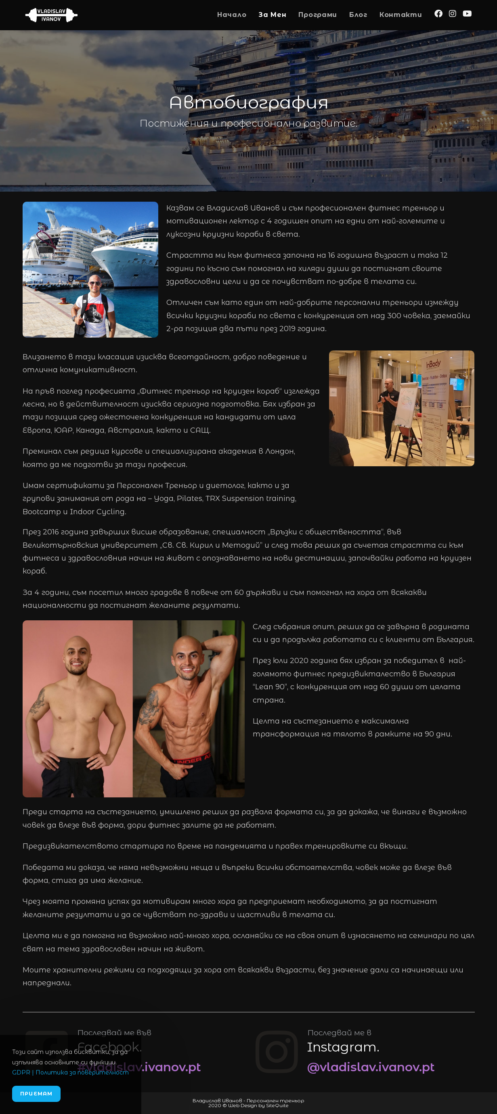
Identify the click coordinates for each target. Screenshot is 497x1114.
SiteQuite (277, 1105)
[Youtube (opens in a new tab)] (467, 14)
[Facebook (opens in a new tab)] (438, 14)
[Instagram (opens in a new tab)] (452, 14)
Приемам (36, 1094)
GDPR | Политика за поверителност (70, 1072)
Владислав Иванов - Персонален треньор (248, 1100)
